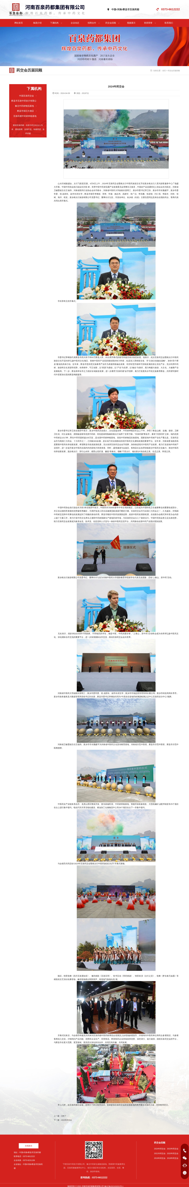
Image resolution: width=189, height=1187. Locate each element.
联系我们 (169, 21)
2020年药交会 (172, 1151)
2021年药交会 (160, 1151)
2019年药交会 (160, 1156)
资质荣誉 (150, 21)
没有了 (64, 1114)
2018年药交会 (172, 1156)
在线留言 (28, 1143)
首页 (163, 69)
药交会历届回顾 (173, 69)
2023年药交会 (67, 1118)
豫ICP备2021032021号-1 (114, 1184)
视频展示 (131, 21)
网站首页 (18, 21)
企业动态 (75, 21)
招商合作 (93, 21)
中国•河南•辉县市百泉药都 (125, 8)
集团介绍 (37, 21)
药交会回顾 (112, 21)
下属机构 (56, 21)
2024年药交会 (160, 1146)
